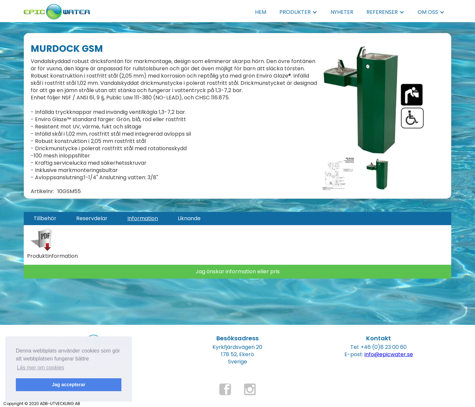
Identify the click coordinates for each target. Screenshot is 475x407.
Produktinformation (52, 256)
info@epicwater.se (388, 354)
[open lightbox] (374, 99)
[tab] (45, 218)
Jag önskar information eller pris (238, 271)
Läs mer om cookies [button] (40, 367)
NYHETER (342, 12)
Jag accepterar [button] (68, 384)
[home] (57, 9)
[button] (298, 12)
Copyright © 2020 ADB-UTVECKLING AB (41, 403)
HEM (260, 12)
